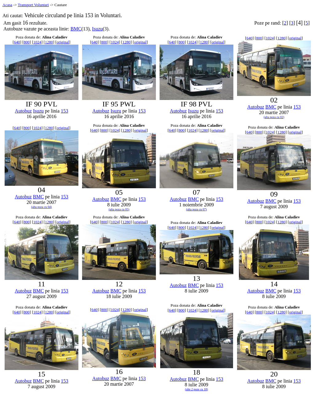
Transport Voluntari (33, 4)
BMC (75, 28)
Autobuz (23, 110)
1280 (49, 42)
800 (27, 42)
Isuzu (97, 28)
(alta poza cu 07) (196, 209)
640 (17, 42)
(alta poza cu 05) (119, 209)
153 (64, 110)
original (63, 42)
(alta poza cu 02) (274, 117)
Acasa (7, 4)
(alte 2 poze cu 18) (196, 389)
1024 (37, 42)
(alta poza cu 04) (41, 207)
